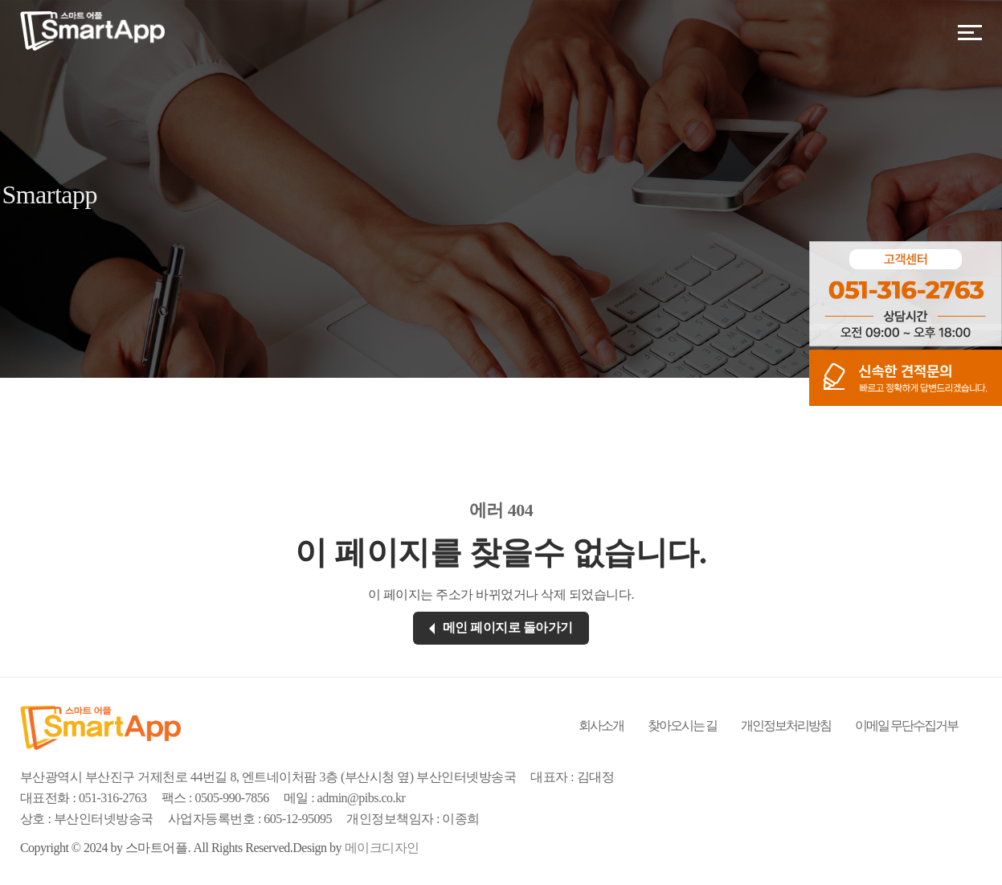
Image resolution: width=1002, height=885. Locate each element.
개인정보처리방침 (786, 725)
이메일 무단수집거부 (906, 725)
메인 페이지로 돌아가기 (501, 627)
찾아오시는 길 (682, 725)
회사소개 (601, 725)
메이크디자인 (382, 847)
